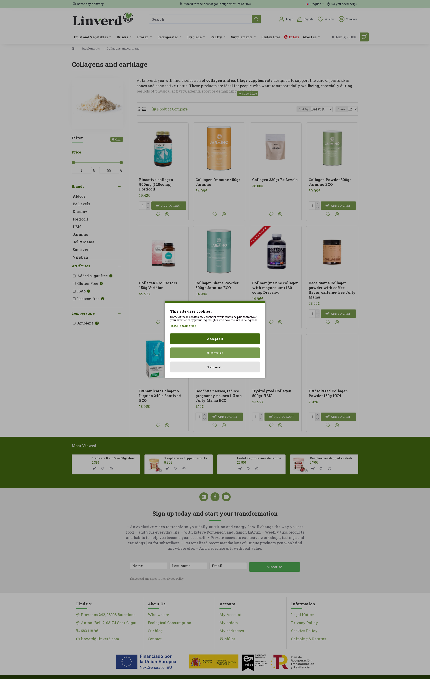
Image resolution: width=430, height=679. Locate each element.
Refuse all (215, 367)
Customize (215, 353)
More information (183, 326)
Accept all (215, 339)
